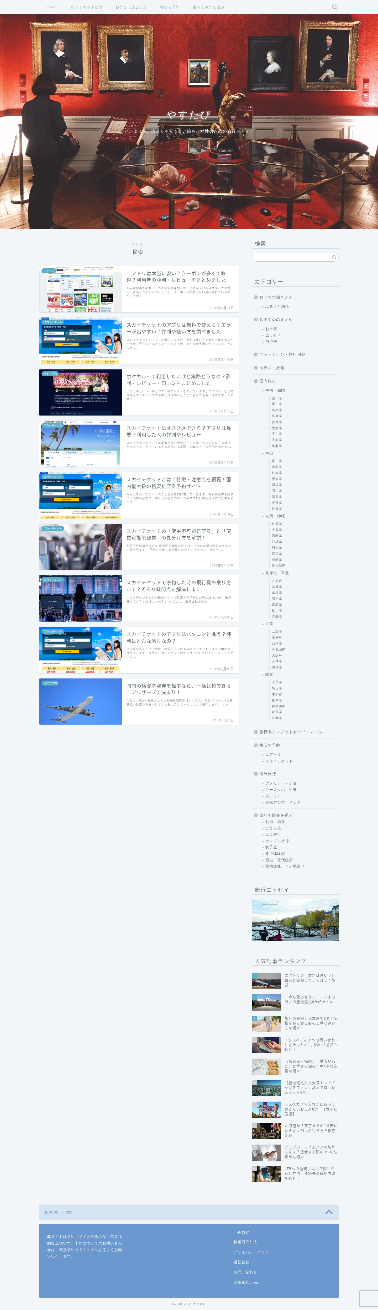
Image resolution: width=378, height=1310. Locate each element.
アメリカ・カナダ (281, 783)
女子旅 (271, 847)
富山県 (277, 461)
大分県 (277, 530)
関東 (269, 675)
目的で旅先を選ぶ (208, 7)
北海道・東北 (277, 573)
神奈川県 (279, 706)
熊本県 (277, 547)
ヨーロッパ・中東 (281, 790)
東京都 (277, 694)
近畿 (269, 624)
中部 (269, 453)
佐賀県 (277, 524)
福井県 (277, 497)
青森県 (277, 616)
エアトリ (273, 755)
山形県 (277, 592)
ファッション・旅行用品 (282, 354)
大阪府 (277, 655)
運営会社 (241, 1262)
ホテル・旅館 (272, 367)
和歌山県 (279, 649)
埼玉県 (277, 688)
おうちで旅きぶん (131, 7)
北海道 (277, 581)
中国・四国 (275, 390)
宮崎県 (277, 535)
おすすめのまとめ (86, 7)
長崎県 (277, 560)
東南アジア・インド (283, 803)
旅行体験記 (275, 854)
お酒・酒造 (275, 822)
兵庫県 (277, 643)
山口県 (277, 398)
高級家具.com (246, 1282)
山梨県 (277, 467)
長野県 (277, 503)
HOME (52, 7)
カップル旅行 (277, 841)
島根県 (277, 410)
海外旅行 (267, 774)
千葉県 (277, 682)
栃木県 (277, 700)
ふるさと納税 (277, 307)
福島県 (277, 604)
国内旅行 (267, 381)
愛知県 (277, 479)
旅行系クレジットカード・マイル (290, 732)
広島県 (277, 416)
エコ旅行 (273, 835)
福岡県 (277, 554)
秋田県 (277, 610)
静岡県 (277, 509)
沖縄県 (277, 541)
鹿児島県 (279, 565)
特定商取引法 (245, 1242)
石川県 (277, 491)
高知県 (277, 440)
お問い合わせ (245, 1272)
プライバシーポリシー (253, 1252)
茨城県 (277, 718)
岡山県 (277, 404)
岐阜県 (277, 473)
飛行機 (271, 342)
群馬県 (277, 712)
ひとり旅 (273, 828)
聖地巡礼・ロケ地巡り (285, 866)
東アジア (273, 796)
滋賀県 (277, 667)
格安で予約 (170, 7)
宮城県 (277, 586)
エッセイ (273, 335)
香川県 (277, 434)
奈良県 (277, 661)
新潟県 (277, 485)
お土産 (271, 329)
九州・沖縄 (275, 516)
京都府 (277, 637)
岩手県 (277, 598)
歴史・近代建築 (279, 860)
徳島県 (277, 422)
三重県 (277, 631)
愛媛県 (277, 428)
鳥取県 (277, 446)
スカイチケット (279, 761)
